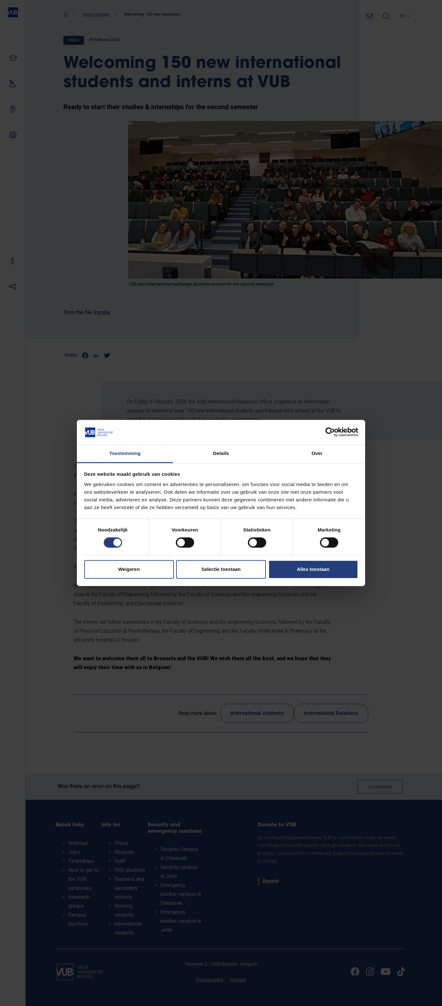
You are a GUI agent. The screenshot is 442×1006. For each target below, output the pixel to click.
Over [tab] (317, 453)
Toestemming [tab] (125, 453)
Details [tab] (221, 453)
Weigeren (129, 569)
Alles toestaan (313, 569)
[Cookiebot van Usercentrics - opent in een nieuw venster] (330, 432)
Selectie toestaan (221, 569)
